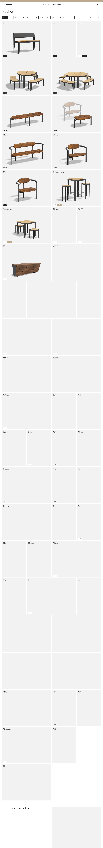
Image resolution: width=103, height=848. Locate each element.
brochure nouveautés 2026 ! (54, 1)
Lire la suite (4, 814)
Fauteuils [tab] (35, 17)
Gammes (54, 4)
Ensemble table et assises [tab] (26, 17)
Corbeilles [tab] (42, 17)
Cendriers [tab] (71, 17)
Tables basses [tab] (54, 17)
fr (97, 4)
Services (59, 4)
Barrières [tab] (77, 17)
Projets (48, 4)
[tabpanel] (51, 410)
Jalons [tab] (48, 17)
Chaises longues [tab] (63, 17)
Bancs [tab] (11, 17)
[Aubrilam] (8, 4)
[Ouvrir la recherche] (100, 5)
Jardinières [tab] (84, 17)
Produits (44, 4)
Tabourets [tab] (99, 17)
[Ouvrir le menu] (2, 5)
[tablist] (51, 17)
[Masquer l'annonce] (101, 1)
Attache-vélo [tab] (92, 17)
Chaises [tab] (16, 17)
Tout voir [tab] (5, 17)
